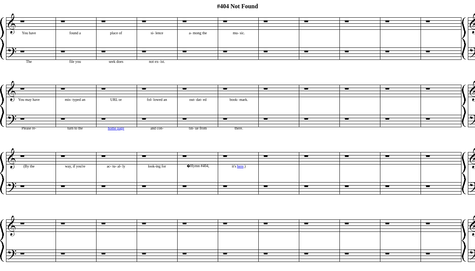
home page (116, 128)
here (240, 166)
